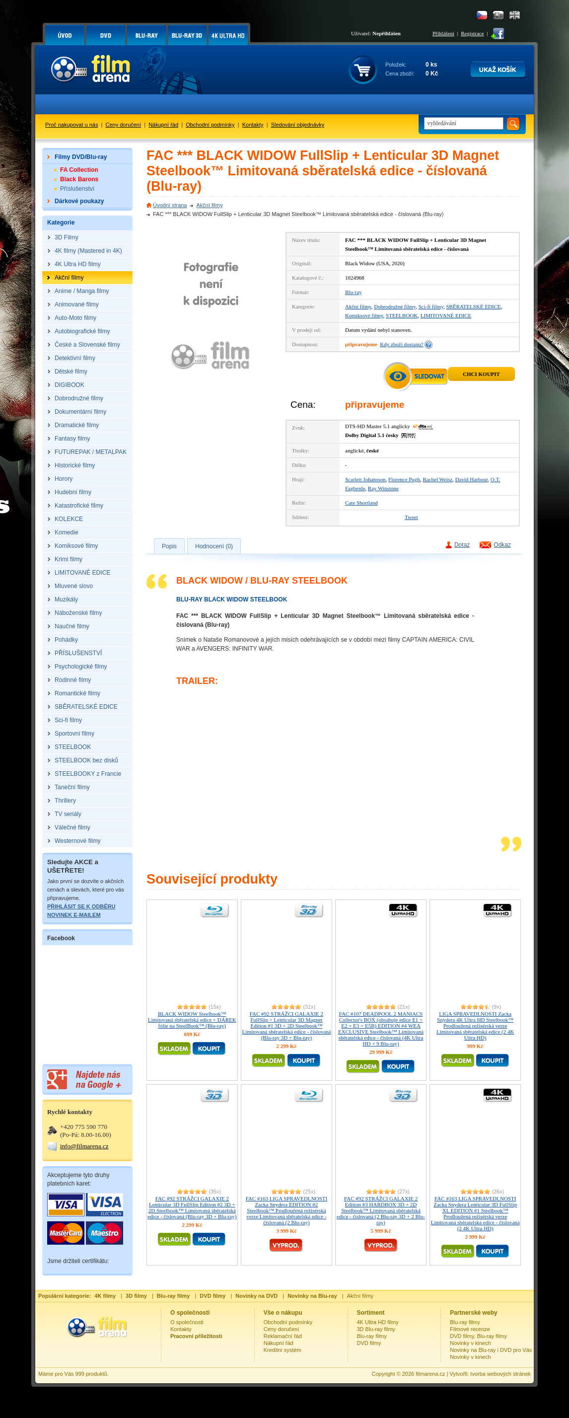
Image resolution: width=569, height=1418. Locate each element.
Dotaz (462, 544)
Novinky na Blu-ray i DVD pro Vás (491, 1350)
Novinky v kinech (470, 1343)
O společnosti (187, 1322)
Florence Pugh (404, 479)
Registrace (472, 33)
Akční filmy (209, 205)
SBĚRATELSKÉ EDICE (473, 306)
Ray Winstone (383, 488)
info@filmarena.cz (84, 1146)
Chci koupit (481, 374)
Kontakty (253, 125)
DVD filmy (369, 1343)
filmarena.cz (430, 1374)
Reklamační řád (283, 1336)
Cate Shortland (361, 503)
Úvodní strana (170, 205)
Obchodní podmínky (210, 125)
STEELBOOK (402, 315)
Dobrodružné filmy (395, 306)
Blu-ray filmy (372, 1336)
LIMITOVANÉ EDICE (446, 315)
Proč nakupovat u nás (71, 125)
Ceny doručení (124, 125)
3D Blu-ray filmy (376, 1329)
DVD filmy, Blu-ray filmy (478, 1336)
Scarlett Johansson (365, 479)
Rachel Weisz (437, 479)
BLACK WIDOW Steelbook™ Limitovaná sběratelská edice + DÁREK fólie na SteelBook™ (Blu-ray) (192, 1020)
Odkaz (502, 544)
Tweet (411, 517)
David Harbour (471, 479)
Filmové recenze (470, 1329)
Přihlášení (443, 33)
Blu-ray (353, 292)
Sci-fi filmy (431, 306)
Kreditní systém (282, 1350)
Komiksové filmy (364, 315)
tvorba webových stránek (500, 1374)
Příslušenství (77, 188)
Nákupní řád (163, 125)
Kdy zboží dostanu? (401, 344)
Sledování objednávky (298, 125)
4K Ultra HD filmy (378, 1322)
